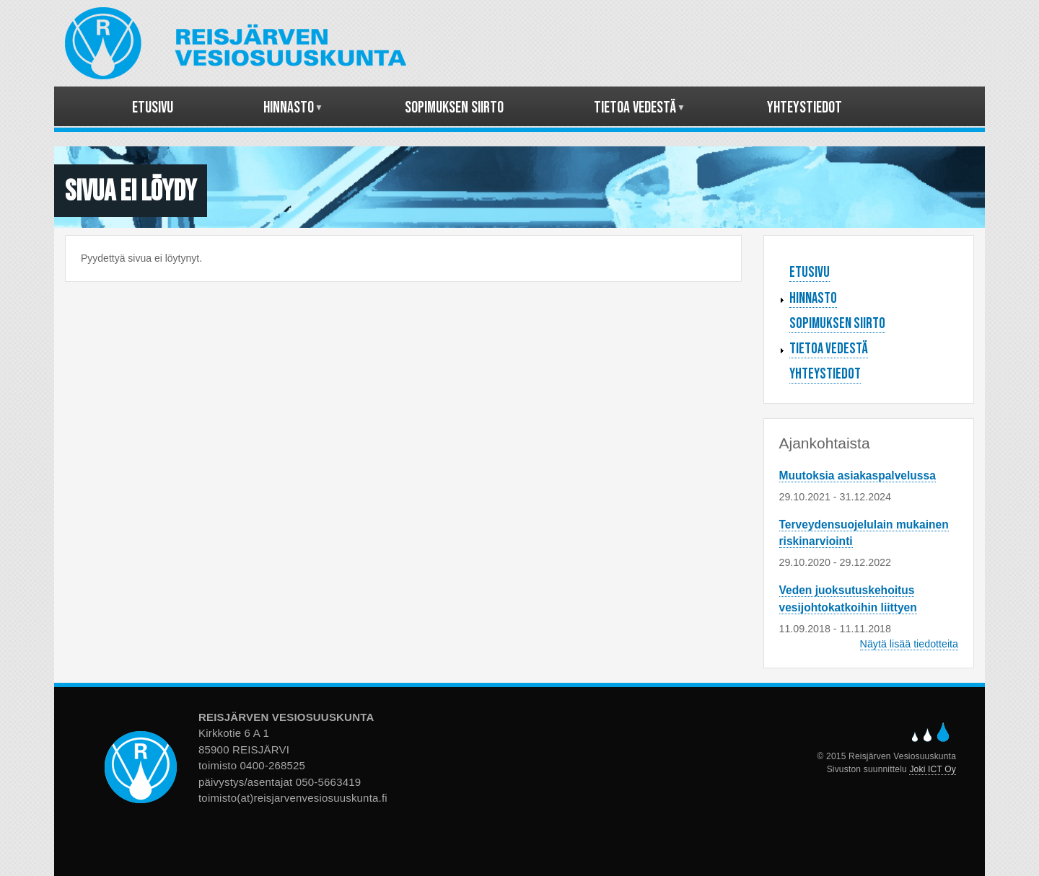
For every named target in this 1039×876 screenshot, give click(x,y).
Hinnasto (813, 298)
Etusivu (809, 272)
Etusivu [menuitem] (152, 108)
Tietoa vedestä (828, 349)
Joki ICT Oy (932, 769)
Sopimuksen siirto (837, 323)
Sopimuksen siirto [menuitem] (454, 108)
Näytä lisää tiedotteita (909, 644)
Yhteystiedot (825, 374)
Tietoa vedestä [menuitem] (635, 113)
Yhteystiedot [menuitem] (804, 108)
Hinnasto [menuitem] (289, 113)
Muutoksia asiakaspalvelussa (857, 475)
